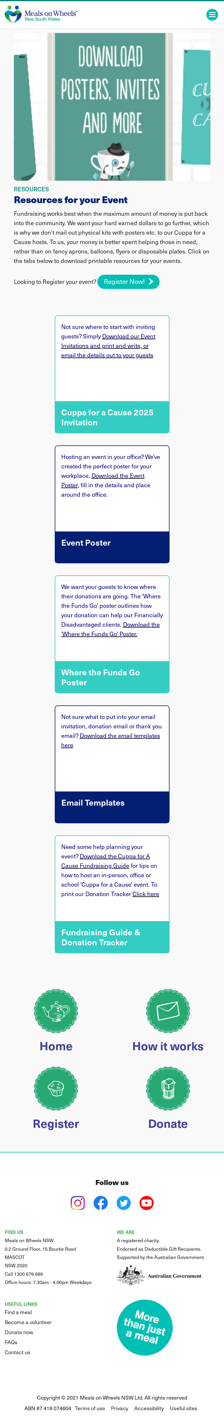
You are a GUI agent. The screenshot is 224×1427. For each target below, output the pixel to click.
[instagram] (78, 1203)
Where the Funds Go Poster (112, 693)
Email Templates (112, 823)
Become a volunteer (28, 1322)
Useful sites (183, 1408)
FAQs (11, 1342)
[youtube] (147, 1203)
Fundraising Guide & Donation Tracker (112, 953)
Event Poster (112, 563)
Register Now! (124, 281)
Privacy (119, 1408)
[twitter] (124, 1203)
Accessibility (149, 1408)
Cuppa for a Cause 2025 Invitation (112, 433)
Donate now (19, 1332)
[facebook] (101, 1203)
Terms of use (90, 1408)
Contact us (17, 1352)
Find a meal (18, 1312)
